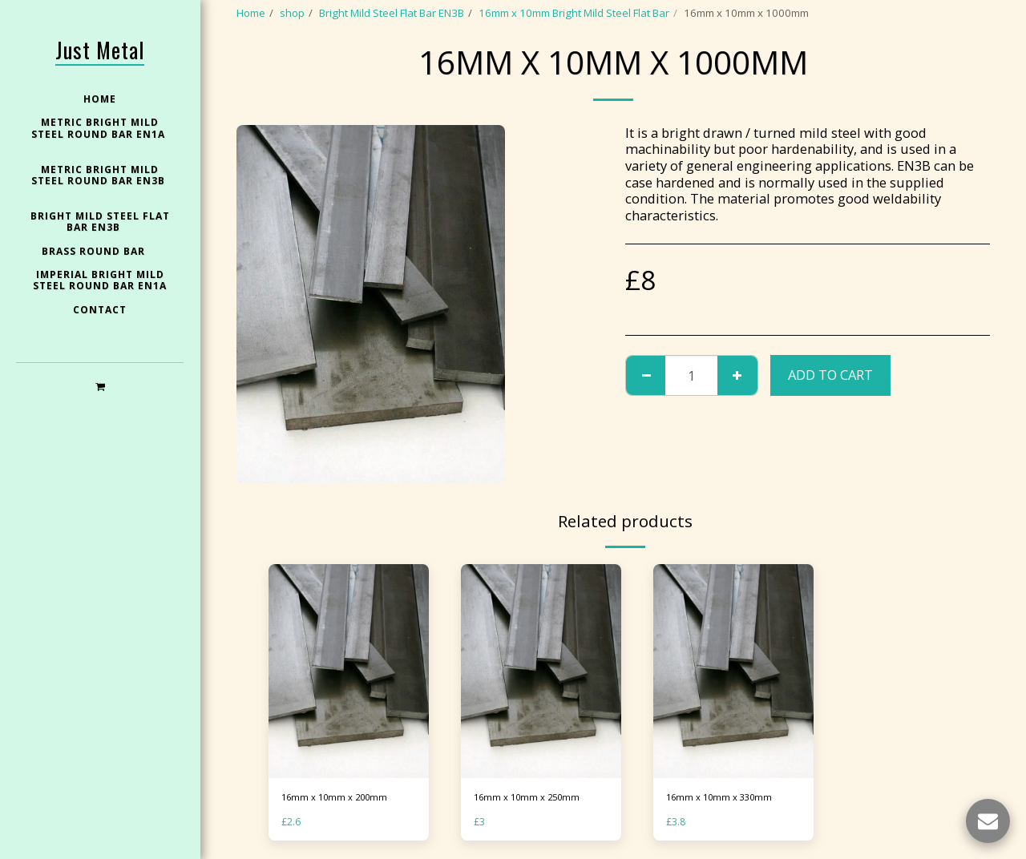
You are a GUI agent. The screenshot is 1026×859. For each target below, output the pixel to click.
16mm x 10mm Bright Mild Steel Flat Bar (574, 13)
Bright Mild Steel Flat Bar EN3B (391, 13)
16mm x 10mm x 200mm (340, 798)
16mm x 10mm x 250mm (533, 798)
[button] (100, 386)
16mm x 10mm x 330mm (725, 798)
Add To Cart (830, 374)
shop (292, 13)
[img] (349, 671)
